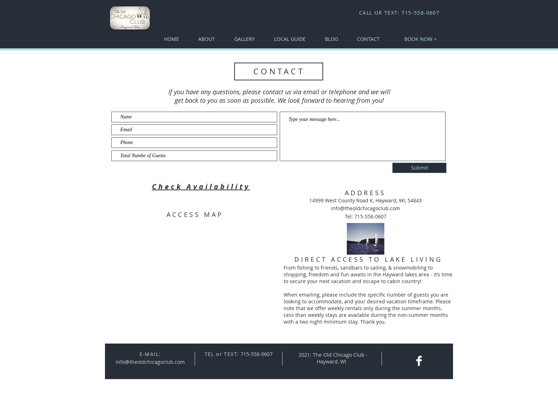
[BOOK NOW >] (420, 39)
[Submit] (419, 168)
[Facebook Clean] (419, 361)
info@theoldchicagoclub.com (365, 208)
